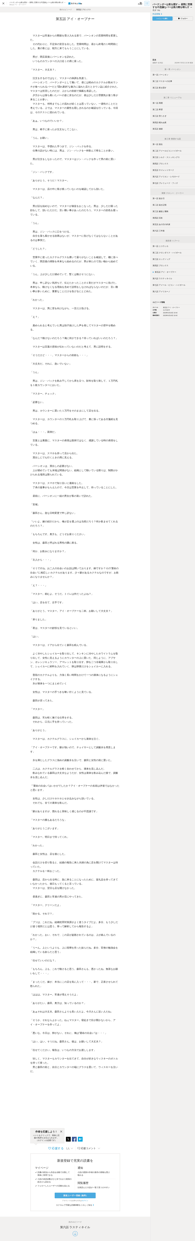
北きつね (156, 10)
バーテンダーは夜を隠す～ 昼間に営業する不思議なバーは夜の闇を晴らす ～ (172, 5)
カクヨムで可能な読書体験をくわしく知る (75, 1205)
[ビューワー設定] (140, 3)
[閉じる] (61, 1132)
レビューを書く (162, 18)
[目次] (147, 3)
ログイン (85, 1200)
